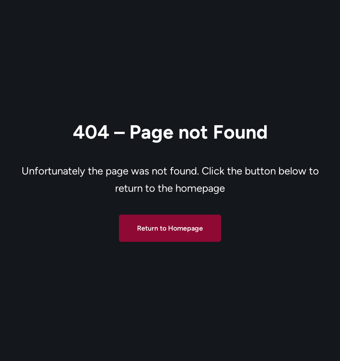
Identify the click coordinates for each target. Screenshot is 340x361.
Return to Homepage (170, 228)
